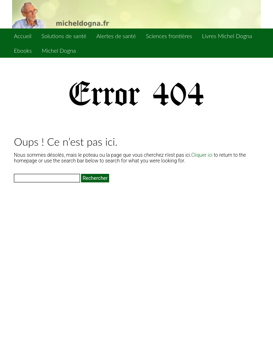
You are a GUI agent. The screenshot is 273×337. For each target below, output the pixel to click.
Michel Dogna (59, 50)
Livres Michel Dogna (227, 35)
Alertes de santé (116, 35)
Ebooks (23, 50)
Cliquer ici (202, 155)
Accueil (22, 35)
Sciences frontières (169, 35)
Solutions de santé (63, 35)
